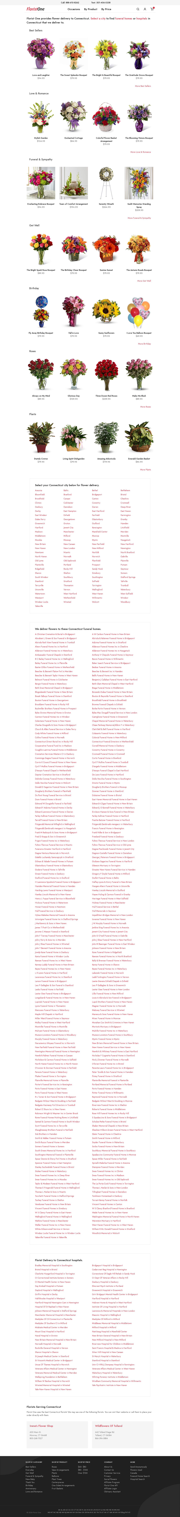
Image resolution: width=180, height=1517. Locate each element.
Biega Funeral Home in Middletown (108, 687)
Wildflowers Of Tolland (108, 1426)
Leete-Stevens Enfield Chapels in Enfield (110, 981)
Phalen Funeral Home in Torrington (50, 1076)
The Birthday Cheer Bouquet (74, 270)
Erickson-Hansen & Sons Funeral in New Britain (113, 811)
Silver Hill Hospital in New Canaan (107, 1352)
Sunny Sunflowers (106, 333)
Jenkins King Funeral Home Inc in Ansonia (110, 927)
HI (87, 1510)
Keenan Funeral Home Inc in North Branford (111, 956)
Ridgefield (39, 568)
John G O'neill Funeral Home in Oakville (109, 935)
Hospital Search (137, 1479)
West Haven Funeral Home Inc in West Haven (112, 1224)
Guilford (96, 523)
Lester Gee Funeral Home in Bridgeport (53, 993)
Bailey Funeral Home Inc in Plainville (51, 663)
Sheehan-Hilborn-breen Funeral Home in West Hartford (117, 1129)
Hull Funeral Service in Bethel (105, 906)
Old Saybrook (70, 560)
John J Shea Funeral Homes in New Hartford (111, 939)
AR (64, 1510)
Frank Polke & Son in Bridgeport (106, 832)
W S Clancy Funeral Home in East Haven (53, 1212)
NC (54, 1512)
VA (105, 1512)
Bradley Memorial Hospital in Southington (53, 1265)
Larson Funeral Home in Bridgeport (51, 981)
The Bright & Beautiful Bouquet (106, 75)
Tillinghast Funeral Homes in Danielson (109, 1191)
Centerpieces (58, 1482)
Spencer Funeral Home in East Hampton (53, 1163)
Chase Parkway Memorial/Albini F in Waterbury (113, 725)
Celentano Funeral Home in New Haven (53, 720)
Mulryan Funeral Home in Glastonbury (52, 1030)
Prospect (96, 564)
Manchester (69, 531)
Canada (133, 1473)
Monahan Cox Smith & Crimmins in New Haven (113, 1022)
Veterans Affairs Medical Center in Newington (56, 1368)
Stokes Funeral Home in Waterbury (50, 1171)
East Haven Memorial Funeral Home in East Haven (114, 799)
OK (83, 1512)
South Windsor (41, 577)
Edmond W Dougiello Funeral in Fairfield (53, 803)
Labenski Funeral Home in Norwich (108, 972)
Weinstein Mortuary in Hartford (106, 1220)
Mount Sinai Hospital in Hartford (49, 1331)
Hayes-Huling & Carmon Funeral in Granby (111, 894)
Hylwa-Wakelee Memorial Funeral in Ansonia (55, 915)
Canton (95, 498)
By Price (106, 9)
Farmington (126, 515)
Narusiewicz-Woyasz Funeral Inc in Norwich (55, 1043)
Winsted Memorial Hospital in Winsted (52, 1385)
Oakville (124, 556)
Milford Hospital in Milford (104, 1327)
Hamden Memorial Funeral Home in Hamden (55, 886)
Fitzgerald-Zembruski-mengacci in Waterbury (112, 824)
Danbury (39, 506)
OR (85, 1512)
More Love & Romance (141, 152)
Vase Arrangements (60, 1469)
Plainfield (96, 560)
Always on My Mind (41, 395)
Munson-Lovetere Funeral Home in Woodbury (55, 1034)
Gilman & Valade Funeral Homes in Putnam (54, 861)
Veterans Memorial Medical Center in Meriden (56, 1372)
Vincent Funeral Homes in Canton (107, 1204)
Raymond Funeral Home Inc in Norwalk (109, 1096)
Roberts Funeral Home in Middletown (108, 1109)
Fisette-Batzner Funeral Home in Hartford (111, 820)
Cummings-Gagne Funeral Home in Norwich (55, 758)
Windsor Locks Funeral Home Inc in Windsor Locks (57, 1233)
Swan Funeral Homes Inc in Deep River (52, 1175)
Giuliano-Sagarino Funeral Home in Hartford (112, 861)
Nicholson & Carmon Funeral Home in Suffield (55, 1059)
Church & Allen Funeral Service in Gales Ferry (55, 729)
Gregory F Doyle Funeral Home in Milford (111, 873)
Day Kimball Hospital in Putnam (49, 1286)
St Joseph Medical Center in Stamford (52, 1356)
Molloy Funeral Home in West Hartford (52, 1022)
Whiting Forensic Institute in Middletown (110, 1377)
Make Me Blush (139, 395)
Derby (38, 511)
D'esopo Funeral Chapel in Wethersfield (53, 770)
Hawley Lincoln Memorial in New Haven (53, 894)
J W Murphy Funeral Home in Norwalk (109, 923)
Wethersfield (69, 597)
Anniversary (31, 1488)
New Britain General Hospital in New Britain (112, 1335)
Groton (67, 523)
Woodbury (125, 601)
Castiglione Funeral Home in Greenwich (110, 716)
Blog (123, 1512)
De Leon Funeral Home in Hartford (108, 774)
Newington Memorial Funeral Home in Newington (57, 1051)
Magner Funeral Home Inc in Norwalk (109, 1006)
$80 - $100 (83, 1469)
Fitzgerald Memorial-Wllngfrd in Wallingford (55, 824)
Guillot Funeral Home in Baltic (105, 877)
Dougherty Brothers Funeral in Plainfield (53, 791)
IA (89, 1510)
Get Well (30, 1473)
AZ (67, 1510)
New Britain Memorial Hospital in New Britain (55, 1339)
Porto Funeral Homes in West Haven (51, 1092)
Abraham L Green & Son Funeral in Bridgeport (56, 638)
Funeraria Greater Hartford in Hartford (52, 849)
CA (69, 1510)
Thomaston (68, 585)
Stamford (39, 581)
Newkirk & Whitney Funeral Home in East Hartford (115, 1051)
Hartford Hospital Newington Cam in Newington (57, 1302)
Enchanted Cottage (74, 138)
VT (108, 1512)
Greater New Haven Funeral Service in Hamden (113, 869)
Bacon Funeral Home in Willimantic (108, 659)
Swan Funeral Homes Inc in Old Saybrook (110, 1179)
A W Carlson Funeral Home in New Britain (111, 634)
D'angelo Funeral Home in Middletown (109, 766)
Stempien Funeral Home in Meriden (108, 1167)
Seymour (124, 568)
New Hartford (127, 544)
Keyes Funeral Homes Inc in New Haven (53, 968)
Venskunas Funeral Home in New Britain (53, 1204)
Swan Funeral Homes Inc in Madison (108, 1175)
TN (97, 1512)
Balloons (55, 1476)
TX (100, 1512)
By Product (90, 9)
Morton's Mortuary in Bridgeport (106, 1026)
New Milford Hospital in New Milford (109, 1339)
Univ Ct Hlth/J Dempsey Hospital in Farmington (113, 1364)
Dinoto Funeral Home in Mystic (106, 782)
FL (82, 1510)
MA (104, 1510)
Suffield (95, 581)
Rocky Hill (68, 568)
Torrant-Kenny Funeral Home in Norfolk (109, 1200)
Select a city (98, 18)
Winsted (67, 601)
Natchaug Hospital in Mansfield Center (109, 1331)
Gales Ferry (40, 519)
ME (110, 1510)
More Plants (145, 469)
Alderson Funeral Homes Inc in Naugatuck (111, 650)
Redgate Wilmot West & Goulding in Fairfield (55, 1101)
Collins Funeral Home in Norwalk (49, 737)
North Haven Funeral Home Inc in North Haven (56, 1063)
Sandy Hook (97, 568)
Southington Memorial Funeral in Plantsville (54, 1154)
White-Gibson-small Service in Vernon (52, 1229)
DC (78, 1510)
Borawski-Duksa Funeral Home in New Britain (112, 692)
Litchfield (125, 527)
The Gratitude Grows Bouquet (139, 75)
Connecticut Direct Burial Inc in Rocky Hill (54, 741)
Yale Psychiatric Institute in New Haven (109, 1385)
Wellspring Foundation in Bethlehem (51, 1377)
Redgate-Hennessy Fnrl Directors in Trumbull (55, 1105)
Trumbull (124, 585)
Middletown (40, 535)
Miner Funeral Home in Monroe (106, 1018)
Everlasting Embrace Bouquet (40, 204)
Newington (126, 548)
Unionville (39, 589)
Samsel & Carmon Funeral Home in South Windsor (57, 1121)
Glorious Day (74, 395)
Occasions (74, 9)
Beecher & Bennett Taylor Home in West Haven (56, 675)
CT (75, 1510)
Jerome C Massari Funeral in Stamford (52, 931)
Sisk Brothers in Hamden (46, 1134)
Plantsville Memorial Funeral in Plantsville (110, 1080)
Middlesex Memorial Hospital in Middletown (112, 1323)
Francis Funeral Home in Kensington (108, 828)
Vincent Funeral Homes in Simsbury (51, 1208)
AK (59, 1510)
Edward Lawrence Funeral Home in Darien (54, 811)
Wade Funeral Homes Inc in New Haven (110, 1212)
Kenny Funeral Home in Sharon (105, 964)
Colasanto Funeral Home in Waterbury (109, 733)
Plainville (124, 560)
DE (80, 1510)
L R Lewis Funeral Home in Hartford (51, 972)
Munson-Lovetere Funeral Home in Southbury (112, 1034)
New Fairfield (98, 544)
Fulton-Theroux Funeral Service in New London (113, 840)
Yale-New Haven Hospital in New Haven (53, 1389)
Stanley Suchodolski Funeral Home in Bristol (54, 1167)
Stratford (68, 581)
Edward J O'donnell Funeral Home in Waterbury (113, 807)
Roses (54, 1466)
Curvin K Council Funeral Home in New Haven (55, 762)
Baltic (66, 490)
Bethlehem (125, 490)
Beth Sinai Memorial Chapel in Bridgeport (54, 687)
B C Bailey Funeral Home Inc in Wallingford (54, 659)
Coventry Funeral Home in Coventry (108, 749)
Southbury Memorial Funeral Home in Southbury (113, 1150)
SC (92, 1512)
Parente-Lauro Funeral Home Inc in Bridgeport (113, 1067)
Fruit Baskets (57, 1488)
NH (63, 1512)
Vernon (67, 589)
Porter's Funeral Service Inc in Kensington (53, 1084)
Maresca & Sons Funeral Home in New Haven (112, 1014)
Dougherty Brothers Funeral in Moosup (109, 787)
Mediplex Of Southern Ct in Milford (51, 1323)
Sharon (38, 573)
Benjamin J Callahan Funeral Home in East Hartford (114, 679)
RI (90, 1512)
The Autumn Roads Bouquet (139, 270)
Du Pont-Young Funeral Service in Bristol (53, 795)
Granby (124, 519)
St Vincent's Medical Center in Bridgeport (54, 1360)
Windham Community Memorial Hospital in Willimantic (116, 1381)
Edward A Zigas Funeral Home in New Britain (112, 803)
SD (95, 1512)
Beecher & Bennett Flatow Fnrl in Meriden (53, 671)
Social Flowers (110, 1479)
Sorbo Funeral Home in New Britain (108, 1146)
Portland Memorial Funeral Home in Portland (112, 1084)
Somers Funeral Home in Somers (49, 1146)
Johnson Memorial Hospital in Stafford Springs (55, 1310)
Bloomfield (40, 494)
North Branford (127, 552)
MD (107, 1510)
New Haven (40, 548)
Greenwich (40, 523)
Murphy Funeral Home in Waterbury (51, 1039)
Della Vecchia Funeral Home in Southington (111, 778)
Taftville (124, 581)
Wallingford (97, 589)
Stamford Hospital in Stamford (106, 1360)
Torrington (96, 585)
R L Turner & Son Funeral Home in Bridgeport (55, 1096)
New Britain (40, 544)
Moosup (67, 540)
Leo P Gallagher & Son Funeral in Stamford (54, 985)
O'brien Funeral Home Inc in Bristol (108, 1063)
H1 (129, 1512)
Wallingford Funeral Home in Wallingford (53, 1216)
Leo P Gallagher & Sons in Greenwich (109, 985)
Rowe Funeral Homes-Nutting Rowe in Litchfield (56, 1117)
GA (85, 1510)
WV (116, 1512)
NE (60, 1512)
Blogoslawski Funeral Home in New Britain (54, 692)
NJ (65, 1512)
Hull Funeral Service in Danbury (49, 911)
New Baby (30, 1479)
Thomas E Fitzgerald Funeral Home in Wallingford (57, 1187)
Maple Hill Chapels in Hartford (49, 1014)
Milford (67, 535)
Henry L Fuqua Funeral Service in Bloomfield (55, 898)
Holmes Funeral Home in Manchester (108, 902)
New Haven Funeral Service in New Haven (111, 1047)
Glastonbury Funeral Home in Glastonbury (54, 865)
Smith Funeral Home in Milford (106, 1138)
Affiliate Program (112, 1482)
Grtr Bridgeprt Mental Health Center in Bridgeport (115, 1294)
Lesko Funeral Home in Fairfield (49, 989)
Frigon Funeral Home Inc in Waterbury (52, 840)
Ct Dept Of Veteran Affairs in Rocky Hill (110, 1277)
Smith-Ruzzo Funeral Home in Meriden (52, 1142)
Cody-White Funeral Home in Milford (51, 733)
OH (76, 1512)
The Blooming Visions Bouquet (139, 138)
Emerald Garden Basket (139, 458)
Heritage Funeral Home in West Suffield (110, 898)
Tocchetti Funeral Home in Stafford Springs (54, 1196)
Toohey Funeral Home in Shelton (49, 1200)
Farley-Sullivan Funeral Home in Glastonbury (55, 815)
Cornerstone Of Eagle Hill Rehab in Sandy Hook (113, 1273)
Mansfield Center (99, 531)
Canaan (67, 498)
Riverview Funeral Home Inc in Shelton (109, 1105)
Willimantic (97, 597)
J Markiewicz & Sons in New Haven (50, 923)
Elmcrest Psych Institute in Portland (107, 1286)
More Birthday (144, 343)
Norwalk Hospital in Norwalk (48, 1343)
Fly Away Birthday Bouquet (41, 333)
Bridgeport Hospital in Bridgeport (107, 1265)
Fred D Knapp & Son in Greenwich (50, 836)
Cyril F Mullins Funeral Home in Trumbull (110, 762)
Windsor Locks (41, 601)
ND (57, 1512)
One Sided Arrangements (63, 1485)
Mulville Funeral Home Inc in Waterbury (110, 1030)
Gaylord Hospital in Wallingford (49, 1290)
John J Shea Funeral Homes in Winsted (52, 944)
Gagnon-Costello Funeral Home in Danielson (112, 853)
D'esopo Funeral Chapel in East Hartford (110, 770)
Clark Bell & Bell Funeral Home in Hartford (111, 729)
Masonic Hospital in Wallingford (106, 1315)
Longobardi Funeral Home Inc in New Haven (55, 997)
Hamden (124, 523)
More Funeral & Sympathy (139, 218)
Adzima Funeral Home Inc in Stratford (109, 642)
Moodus (38, 540)
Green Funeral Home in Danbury (49, 873)
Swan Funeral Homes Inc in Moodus (51, 1179)
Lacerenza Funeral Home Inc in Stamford (53, 977)
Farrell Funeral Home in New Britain (51, 820)
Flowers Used (136, 1469)
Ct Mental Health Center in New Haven (52, 1281)
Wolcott (95, 601)
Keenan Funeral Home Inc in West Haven (53, 960)
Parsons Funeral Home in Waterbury (51, 1072)
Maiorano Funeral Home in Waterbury (52, 1010)
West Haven (97, 593)
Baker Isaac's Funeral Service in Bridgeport (111, 663)
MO (118, 1510)
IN (95, 1510)
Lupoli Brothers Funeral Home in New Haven (112, 1001)
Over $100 (83, 1473)
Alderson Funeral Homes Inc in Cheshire (110, 646)
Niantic (67, 552)
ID (91, 1510)
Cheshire (125, 498)
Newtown (39, 552)
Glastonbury (97, 519)
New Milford (97, 548)
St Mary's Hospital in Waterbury (106, 1356)
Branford (67, 494)
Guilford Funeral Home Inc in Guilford (52, 877)
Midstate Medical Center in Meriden (51, 1327)
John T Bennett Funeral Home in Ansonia (53, 948)
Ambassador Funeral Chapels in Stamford (53, 654)
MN (115, 1510)
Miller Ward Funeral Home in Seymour (52, 1018)
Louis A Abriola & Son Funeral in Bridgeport (111, 997)
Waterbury (125, 589)
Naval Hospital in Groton (46, 1335)
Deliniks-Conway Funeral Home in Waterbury (55, 778)
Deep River (126, 506)
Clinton (38, 502)
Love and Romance (34, 1491)
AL (62, 1510)
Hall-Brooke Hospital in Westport (50, 1298)
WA (111, 1512)
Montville (125, 535)
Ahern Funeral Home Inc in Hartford (51, 646)
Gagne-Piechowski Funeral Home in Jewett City (113, 849)
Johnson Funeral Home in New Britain (108, 948)
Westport (39, 597)
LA (102, 1510)
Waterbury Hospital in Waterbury (107, 1372)
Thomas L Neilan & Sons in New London (110, 1187)
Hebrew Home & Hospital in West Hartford (111, 1302)
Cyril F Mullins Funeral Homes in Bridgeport (54, 766)
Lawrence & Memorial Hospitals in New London (113, 1310)
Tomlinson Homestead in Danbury (107, 1196)
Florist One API (111, 1485)
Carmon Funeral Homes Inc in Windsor (52, 716)
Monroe (95, 535)
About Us (108, 1466)
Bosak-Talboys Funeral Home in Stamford (53, 696)
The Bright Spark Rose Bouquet (41, 270)
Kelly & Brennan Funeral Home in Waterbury (111, 960)
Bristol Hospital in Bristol (46, 1269)
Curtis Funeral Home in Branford (106, 758)
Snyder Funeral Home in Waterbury (108, 1142)
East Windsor (41, 515)
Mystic (95, 540)
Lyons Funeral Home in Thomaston (50, 1006)
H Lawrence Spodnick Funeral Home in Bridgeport (57, 882)
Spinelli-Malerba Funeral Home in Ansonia (111, 1163)
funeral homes (123, 18)
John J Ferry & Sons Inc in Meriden (50, 939)
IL (93, 1510)
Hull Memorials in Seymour (104, 911)
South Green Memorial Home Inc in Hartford (55, 1150)
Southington (97, 577)
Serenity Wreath (106, 204)
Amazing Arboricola (106, 458)
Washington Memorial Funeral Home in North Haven (115, 1216)
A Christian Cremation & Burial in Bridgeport (55, 634)
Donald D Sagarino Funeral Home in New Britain (57, 787)
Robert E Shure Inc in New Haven (50, 1109)
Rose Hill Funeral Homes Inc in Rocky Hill (110, 1113)
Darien (95, 506)
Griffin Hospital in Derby (46, 1294)
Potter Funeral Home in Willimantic (108, 1092)
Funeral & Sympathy (34, 1476)
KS (97, 1510)
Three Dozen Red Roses (106, 395)
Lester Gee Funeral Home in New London (110, 989)
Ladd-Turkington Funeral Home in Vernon (110, 977)
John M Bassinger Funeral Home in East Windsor (113, 944)
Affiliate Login (110, 1488)
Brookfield (39, 498)
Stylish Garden (41, 138)
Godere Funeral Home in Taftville (50, 869)
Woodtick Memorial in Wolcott (106, 1233)
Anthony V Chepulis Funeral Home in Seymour (112, 654)
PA (88, 1512)
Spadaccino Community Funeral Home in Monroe (114, 1154)
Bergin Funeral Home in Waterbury (50, 683)
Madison (38, 531)
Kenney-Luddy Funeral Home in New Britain (54, 964)
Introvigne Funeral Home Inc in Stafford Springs (56, 919)
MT (52, 1512)
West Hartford (70, 593)
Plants (54, 1473)
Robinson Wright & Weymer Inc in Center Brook (56, 1113)
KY (99, 1510)
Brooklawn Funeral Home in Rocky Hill (52, 704)
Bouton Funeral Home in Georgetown (51, 700)
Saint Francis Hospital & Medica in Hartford (111, 1348)
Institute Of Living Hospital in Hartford (109, 1306)
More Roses (145, 406)
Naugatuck (125, 540)
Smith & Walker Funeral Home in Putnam (53, 1138)
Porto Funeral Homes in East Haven (51, 1088)
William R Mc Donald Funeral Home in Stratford (113, 1229)
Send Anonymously (138, 1466)
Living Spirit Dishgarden (73, 458)
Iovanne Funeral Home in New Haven (108, 919)
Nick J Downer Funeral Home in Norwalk (110, 1059)
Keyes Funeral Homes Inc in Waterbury (109, 968)
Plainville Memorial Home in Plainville (52, 1080)
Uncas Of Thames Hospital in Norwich (52, 1364)
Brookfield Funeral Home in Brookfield (109, 700)
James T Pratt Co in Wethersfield (49, 927)
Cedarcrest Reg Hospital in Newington (109, 1269)
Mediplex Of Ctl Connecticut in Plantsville (53, 1319)
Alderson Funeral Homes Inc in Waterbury (54, 650)
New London (69, 548)
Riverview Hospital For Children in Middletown (113, 1343)
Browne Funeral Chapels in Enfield (107, 704)
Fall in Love (74, 333)
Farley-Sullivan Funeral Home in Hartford (110, 815)
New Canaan (69, 544)
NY (74, 1512)
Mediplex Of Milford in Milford (106, 1319)
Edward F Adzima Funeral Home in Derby (53, 807)
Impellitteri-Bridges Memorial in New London (112, 915)
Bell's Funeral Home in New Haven (107, 675)
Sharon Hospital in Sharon (46, 1352)
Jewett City (68, 527)
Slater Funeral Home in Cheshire (106, 1134)
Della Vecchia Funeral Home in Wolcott (52, 782)
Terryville (39, 585)
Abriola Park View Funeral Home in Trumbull (55, 642)
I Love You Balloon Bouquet (139, 333)
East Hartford (98, 511)
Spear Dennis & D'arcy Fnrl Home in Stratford (55, 1158)
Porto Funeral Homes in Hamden (106, 1088)
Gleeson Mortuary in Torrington (106, 865)
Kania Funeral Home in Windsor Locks (52, 956)
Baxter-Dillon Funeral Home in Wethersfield (54, 667)
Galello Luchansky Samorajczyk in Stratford (54, 857)
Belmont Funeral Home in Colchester (51, 679)
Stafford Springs (128, 577)
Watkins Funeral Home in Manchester (51, 1220)
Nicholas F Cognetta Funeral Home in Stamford (113, 1055)
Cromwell (125, 502)
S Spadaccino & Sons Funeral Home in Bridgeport (114, 1117)
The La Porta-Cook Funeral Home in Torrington (113, 1183)
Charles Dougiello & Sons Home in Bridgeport (55, 725)
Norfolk (95, 552)
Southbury (68, 577)
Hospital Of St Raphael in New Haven (52, 1306)
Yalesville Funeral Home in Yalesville (51, 1237)
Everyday (30, 1469)
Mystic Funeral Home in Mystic (106, 1039)
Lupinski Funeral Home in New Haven (52, 1001)
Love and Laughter (41, 75)
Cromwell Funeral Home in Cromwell (108, 754)
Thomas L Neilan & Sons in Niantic (50, 1191)
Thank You (30, 1482)
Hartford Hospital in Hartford (105, 1298)
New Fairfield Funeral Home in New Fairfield (55, 1047)
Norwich (96, 556)
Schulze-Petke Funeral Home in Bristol (109, 1121)
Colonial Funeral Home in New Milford (109, 737)
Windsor (124, 597)
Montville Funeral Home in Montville (51, 1026)
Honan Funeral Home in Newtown (50, 906)
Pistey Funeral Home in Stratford (106, 1076)
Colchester (68, 502)
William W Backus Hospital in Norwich (52, 1381)
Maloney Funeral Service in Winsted (108, 1010)
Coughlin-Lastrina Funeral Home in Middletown (56, 749)
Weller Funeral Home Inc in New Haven (53, 1224)
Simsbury (96, 573)
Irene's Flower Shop (41, 1426)
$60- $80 (82, 1466)
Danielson (68, 506)
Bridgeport (97, 494)
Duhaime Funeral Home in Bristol (107, 795)
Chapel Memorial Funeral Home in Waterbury (112, 720)
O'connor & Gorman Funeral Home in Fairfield (55, 1067)
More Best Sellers (143, 86)
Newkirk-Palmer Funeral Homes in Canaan (54, 1055)
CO (72, 1510)
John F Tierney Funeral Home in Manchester (54, 935)
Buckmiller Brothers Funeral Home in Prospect (55, 708)
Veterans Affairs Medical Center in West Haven (113, 1368)
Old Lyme (39, 560)
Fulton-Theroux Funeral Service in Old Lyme (111, 844)
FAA (79, 1512)
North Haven (41, 556)
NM (68, 1512)
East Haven (126, 511)
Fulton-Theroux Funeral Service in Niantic (53, 844)
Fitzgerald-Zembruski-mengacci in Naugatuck (55, 828)
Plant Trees (57, 1479)
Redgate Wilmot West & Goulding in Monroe (112, 1101)
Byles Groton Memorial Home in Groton (53, 712)
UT (103, 1512)
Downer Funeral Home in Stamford (107, 791)
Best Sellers (31, 1466)
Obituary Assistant (112, 1491)
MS (49, 1512)
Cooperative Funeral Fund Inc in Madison (53, 745)
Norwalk (67, 556)
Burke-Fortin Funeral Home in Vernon (108, 708)
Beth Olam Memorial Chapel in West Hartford (112, 683)
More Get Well (144, 280)
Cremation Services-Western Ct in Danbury (54, 754)
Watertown (40, 593)
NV (71, 1512)
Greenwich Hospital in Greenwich (107, 1290)
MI (113, 1510)
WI (114, 1512)
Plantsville (39, 564)
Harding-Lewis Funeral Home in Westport (53, 890)
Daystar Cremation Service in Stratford (52, 774)
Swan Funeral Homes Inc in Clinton (107, 1171)
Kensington (97, 527)
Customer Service (112, 1473)
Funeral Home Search (140, 1476)
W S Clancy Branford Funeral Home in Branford (113, 1208)
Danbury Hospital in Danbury (105, 1281)
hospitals (141, 18)
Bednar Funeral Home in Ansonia (106, 667)
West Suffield (127, 593)
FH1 (126, 1512)
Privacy (107, 1476)
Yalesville (39, 606)
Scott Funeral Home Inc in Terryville (51, 1125)
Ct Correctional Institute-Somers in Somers (54, 1277)
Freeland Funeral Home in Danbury (108, 836)
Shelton (67, 573)
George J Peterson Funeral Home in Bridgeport (113, 857)
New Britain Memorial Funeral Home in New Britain (115, 1043)
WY (119, 1512)
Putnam (124, 564)
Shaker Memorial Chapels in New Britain (110, 1125)
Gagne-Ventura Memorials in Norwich (52, 853)
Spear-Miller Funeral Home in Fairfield (109, 1158)
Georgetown (69, 519)
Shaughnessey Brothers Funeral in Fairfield (54, 1129)
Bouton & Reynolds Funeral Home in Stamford (112, 696)
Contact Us (109, 1469)
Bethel (95, 490)
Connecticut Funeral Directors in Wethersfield (112, 741)
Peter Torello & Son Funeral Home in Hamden (112, 1072)
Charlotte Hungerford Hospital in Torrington (55, 1273)
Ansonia (38, 490)
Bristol (123, 494)
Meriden (124, 531)
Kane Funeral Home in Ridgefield (107, 952)
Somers (124, 573)
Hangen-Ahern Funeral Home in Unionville (111, 886)
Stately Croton (41, 458)
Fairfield (95, 515)
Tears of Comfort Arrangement (73, 204)
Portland (67, 564)
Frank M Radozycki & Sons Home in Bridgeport (56, 832)
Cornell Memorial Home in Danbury (108, 745)
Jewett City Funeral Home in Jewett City (110, 931)
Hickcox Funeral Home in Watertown (51, 902)
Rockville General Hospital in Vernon (51, 1348)
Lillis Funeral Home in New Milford (107, 993)
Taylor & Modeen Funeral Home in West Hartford (57, 1183)
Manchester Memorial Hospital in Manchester (55, 1315)
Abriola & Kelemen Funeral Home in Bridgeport (113, 638)
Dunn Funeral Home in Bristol (48, 799)
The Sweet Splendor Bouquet (73, 75)
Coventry (96, 502)
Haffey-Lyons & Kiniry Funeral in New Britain (112, 882)
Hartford (39, 527)
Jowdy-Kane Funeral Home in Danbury (52, 952)
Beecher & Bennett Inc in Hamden (107, 671)
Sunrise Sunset (106, 270)
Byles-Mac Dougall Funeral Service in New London (114, 712)
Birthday (29, 1485)
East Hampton (70, 511)
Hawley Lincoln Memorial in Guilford (108, 890)
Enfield (67, 515)
